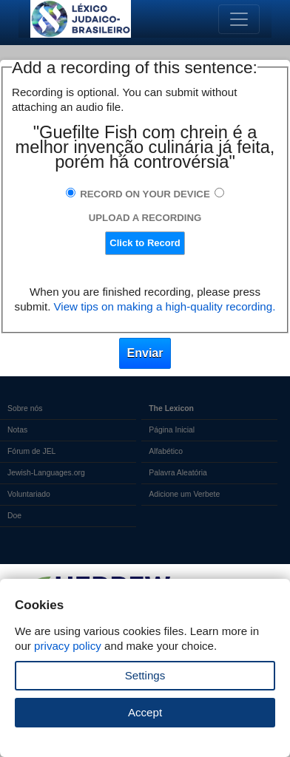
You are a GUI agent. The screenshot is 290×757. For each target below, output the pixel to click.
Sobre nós (24, 408)
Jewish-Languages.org (46, 473)
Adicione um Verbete (184, 494)
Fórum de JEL (31, 451)
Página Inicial (172, 430)
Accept (145, 712)
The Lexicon (171, 408)
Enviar (145, 353)
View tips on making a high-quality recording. (165, 306)
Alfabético (166, 451)
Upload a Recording (145, 217)
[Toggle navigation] (239, 19)
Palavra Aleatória (178, 473)
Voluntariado (28, 494)
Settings (145, 675)
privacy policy (67, 645)
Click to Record (144, 242)
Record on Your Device (145, 194)
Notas (17, 430)
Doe (14, 516)
